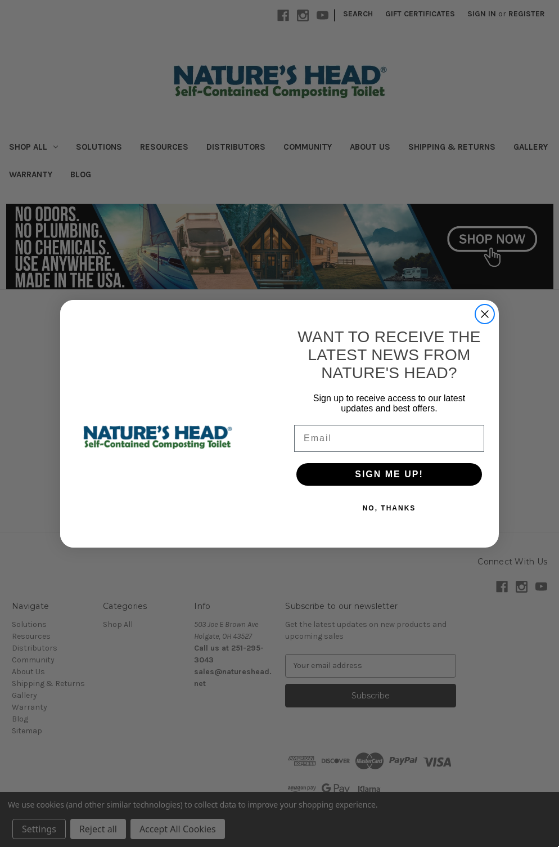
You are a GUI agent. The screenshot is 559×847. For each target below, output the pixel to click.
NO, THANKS (389, 511)
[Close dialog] (484, 316)
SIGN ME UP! (389, 477)
